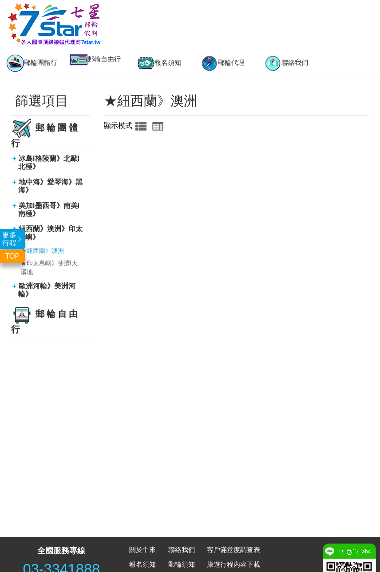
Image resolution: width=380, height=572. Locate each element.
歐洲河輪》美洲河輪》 (47, 290)
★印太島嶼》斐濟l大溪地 (49, 268)
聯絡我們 (286, 63)
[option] (31, 63)
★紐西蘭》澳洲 (42, 250)
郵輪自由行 (95, 59)
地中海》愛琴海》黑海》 (50, 186)
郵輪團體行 (31, 63)
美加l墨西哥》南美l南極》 (48, 209)
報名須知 (159, 63)
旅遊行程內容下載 (233, 564)
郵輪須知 (181, 564)
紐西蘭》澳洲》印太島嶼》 (50, 232)
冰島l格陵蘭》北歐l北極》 (48, 162)
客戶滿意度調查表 (233, 549)
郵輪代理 (222, 63)
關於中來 (142, 549)
